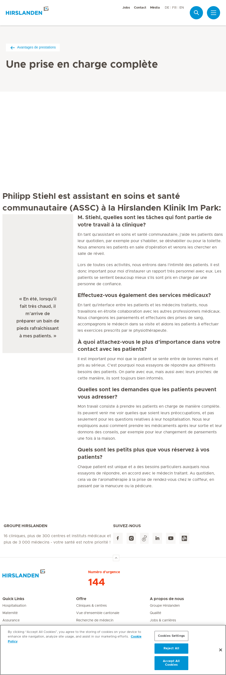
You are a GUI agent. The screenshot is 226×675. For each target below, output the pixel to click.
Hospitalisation (14, 605)
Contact (140, 7)
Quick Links (13, 599)
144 (96, 582)
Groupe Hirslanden (165, 605)
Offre (81, 599)
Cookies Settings (171, 636)
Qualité (155, 613)
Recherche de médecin (94, 620)
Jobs (126, 7)
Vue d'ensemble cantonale (97, 613)
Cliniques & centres (91, 605)
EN (181, 7)
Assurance (11, 620)
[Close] (220, 650)
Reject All (171, 648)
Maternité (10, 613)
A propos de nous (167, 599)
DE (167, 7)
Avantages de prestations (33, 47)
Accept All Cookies (171, 663)
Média (155, 7)
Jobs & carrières (163, 620)
